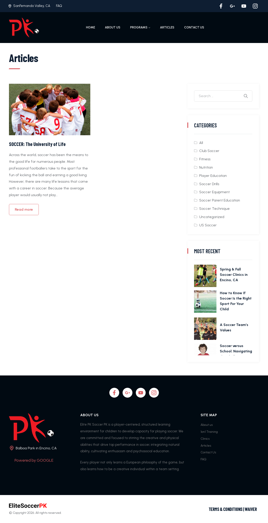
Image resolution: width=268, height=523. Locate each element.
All (201, 143)
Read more (24, 209)
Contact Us (194, 27)
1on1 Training (209, 432)
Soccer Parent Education (219, 200)
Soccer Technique (214, 208)
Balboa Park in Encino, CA (36, 448)
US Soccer (208, 225)
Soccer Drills (209, 184)
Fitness (204, 159)
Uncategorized (211, 217)
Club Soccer (209, 151)
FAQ (59, 6)
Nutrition (206, 167)
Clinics (205, 439)
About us (112, 27)
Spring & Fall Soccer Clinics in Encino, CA (234, 274)
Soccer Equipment (214, 192)
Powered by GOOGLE (34, 460)
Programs (138, 27)
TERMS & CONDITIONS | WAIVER (233, 509)
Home (90, 27)
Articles (167, 27)
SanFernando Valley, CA (31, 6)
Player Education (213, 176)
